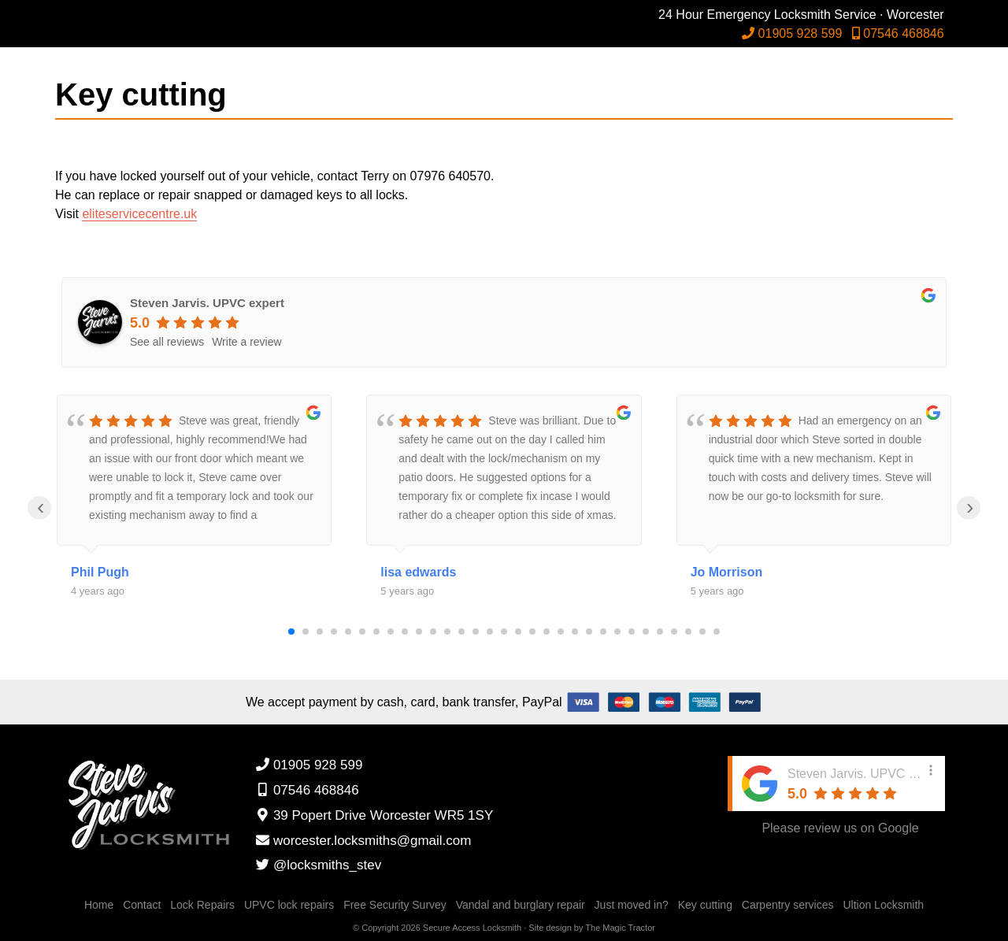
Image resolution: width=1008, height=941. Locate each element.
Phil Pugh (100, 572)
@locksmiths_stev (318, 865)
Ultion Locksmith (883, 904)
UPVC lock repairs (289, 904)
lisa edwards (418, 572)
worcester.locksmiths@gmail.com (363, 840)
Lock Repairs (202, 904)
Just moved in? (632, 904)
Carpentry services (788, 904)
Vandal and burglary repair (520, 904)
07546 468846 (907, 33)
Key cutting (705, 904)
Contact (142, 904)
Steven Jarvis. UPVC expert (207, 302)
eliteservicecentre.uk (139, 213)
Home (98, 904)
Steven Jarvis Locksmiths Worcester (154, 39)
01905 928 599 (801, 33)
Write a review (246, 341)
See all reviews (167, 341)
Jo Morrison (727, 572)
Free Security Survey (395, 904)
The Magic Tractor (620, 927)
